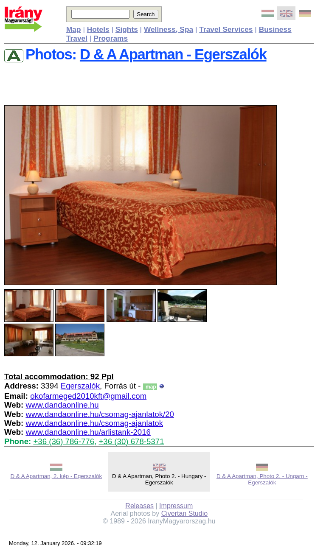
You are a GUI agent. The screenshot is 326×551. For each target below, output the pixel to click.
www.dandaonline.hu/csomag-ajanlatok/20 (99, 414)
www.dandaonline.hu (61, 404)
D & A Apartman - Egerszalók (173, 54)
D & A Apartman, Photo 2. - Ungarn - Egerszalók (262, 479)
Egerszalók (80, 385)
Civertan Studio (184, 513)
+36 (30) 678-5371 (131, 441)
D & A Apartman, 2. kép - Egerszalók (56, 476)
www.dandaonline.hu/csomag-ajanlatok (94, 423)
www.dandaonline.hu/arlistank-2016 (88, 432)
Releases (139, 505)
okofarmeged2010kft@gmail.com (88, 396)
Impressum (176, 505)
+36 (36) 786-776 (63, 441)
